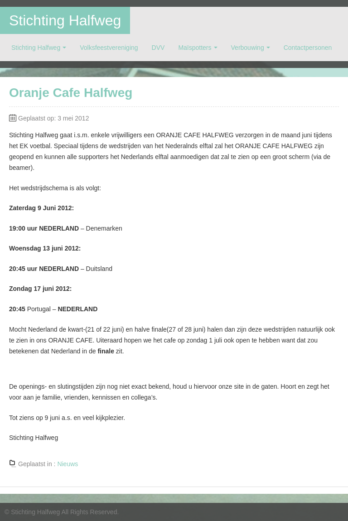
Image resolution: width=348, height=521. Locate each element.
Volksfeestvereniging (109, 47)
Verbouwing (247, 47)
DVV (158, 47)
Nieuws (67, 464)
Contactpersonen (308, 47)
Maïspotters (194, 47)
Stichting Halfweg (65, 20)
